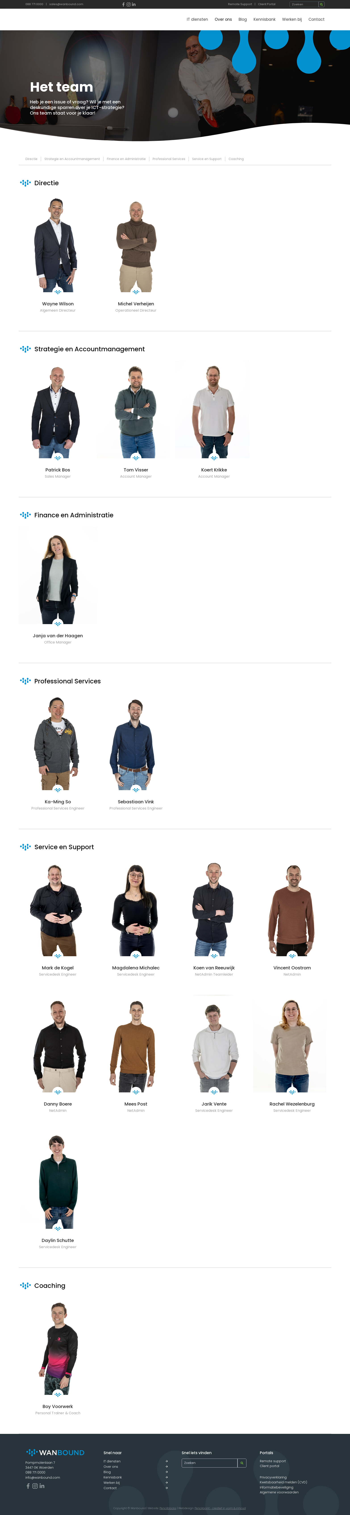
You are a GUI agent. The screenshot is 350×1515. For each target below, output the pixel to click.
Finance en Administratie (126, 159)
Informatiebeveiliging (276, 1487)
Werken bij (292, 19)
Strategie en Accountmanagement (72, 159)
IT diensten (197, 19)
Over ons (223, 19)
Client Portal (266, 4)
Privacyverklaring (273, 1477)
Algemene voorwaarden (279, 1492)
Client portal (269, 1466)
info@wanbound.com (42, 1477)
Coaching (236, 159)
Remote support (273, 1461)
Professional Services (169, 159)
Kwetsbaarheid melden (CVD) (283, 1482)
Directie (31, 159)
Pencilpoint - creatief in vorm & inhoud (220, 1508)
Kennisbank (264, 19)
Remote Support (240, 4)
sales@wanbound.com (66, 4)
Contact (316, 19)
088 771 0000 (34, 4)
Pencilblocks (168, 1508)
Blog (243, 19)
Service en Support (207, 159)
